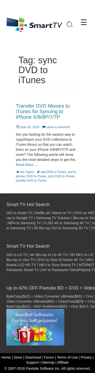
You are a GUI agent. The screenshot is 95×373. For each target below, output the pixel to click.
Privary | (87, 357)
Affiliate (63, 362)
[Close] (92, 5)
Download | (34, 357)
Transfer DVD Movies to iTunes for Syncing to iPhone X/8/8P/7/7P (43, 111)
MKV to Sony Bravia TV (57, 265)
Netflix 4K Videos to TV (53, 213)
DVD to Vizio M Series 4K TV (61, 260)
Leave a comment (58, 127)
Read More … (27, 165)
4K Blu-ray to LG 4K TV (48, 255)
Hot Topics (27, 172)
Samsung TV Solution (53, 218)
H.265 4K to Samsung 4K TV (66, 223)
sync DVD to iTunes (61, 176)
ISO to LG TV (17, 255)
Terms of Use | (68, 357)
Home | (7, 357)
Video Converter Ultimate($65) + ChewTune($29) (45, 301)
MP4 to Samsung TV (24, 223)
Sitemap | (49, 362)
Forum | (50, 357)
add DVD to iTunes (53, 172)
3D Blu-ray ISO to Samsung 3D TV (61, 228)
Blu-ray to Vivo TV (20, 260)
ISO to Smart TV (19, 213)
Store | (19, 357)
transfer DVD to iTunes (31, 180)
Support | (33, 362)
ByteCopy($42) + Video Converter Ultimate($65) (44, 296)
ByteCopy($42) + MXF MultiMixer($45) (36, 306)
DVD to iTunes (36, 176)
